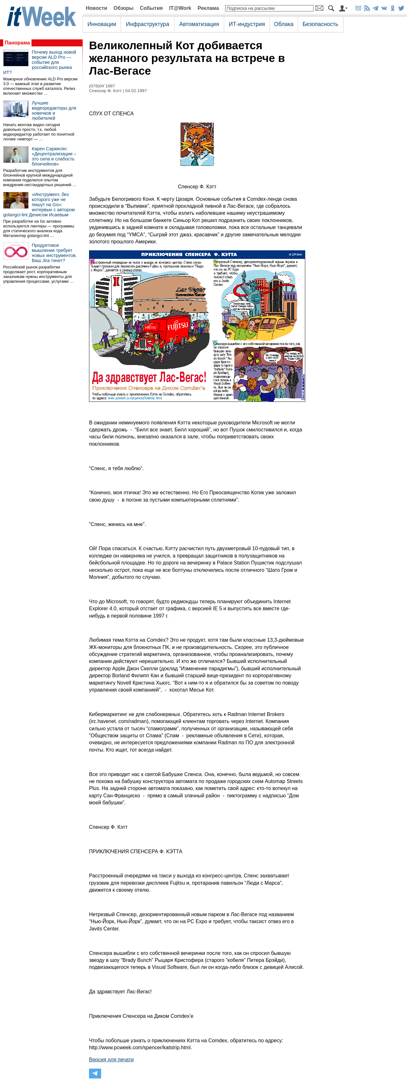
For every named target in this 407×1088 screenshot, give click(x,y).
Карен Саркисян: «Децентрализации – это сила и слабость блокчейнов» (54, 156)
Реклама (208, 8)
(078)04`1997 (102, 86)
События (151, 8)
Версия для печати (111, 1059)
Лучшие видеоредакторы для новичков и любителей (54, 110)
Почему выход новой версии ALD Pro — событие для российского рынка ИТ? (39, 62)
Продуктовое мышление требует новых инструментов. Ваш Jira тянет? (54, 253)
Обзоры (124, 8)
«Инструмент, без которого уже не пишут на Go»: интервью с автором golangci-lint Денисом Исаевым (39, 204)
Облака (283, 24)
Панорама (17, 42)
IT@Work (180, 8)
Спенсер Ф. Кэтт (105, 90)
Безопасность (320, 24)
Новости (96, 8)
